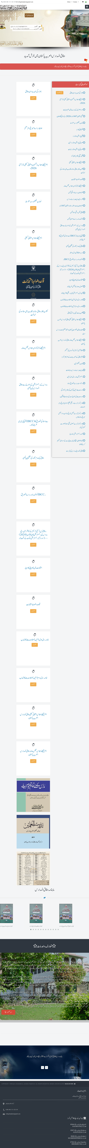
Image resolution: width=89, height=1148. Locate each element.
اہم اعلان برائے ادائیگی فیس (76, 192)
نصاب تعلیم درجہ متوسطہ (33, 201)
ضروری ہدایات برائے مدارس (76, 199)
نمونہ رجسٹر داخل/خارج (77, 434)
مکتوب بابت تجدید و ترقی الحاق (76, 313)
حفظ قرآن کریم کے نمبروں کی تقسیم (75, 350)
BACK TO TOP (70, 1084)
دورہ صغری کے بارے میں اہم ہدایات (74, 109)
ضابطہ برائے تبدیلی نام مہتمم (33, 128)
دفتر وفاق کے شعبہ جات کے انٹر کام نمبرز (73, 357)
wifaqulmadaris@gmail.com (25, 2)
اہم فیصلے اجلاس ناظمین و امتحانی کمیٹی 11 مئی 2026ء (33, 166)
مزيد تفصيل (8, 1012)
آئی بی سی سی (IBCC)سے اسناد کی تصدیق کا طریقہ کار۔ (33, 423)
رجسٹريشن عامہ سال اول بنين (76, 376)
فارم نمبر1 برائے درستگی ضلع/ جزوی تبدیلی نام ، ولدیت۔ (71, 405)
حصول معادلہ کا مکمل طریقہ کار (76, 286)
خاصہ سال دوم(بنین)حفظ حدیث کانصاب (33, 678)
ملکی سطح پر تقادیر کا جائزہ (78, 156)
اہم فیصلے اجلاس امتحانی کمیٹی (33, 238)
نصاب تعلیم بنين (79, 363)
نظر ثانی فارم (80, 129)
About (69, 2)
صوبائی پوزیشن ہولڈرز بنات (76, 149)
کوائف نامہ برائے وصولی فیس (76, 219)
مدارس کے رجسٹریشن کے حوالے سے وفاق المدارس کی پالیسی (33, 386)
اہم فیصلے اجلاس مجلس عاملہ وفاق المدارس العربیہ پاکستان (33, 753)
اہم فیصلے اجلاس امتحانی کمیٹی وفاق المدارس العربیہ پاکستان (33, 716)
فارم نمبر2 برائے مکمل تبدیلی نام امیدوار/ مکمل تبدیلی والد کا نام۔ (71, 415)
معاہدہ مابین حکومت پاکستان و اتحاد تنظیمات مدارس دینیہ (70, 331)
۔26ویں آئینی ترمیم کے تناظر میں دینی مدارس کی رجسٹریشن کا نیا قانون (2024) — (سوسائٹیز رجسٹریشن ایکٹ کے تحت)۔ (33, 534)
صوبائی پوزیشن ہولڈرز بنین (76, 142)
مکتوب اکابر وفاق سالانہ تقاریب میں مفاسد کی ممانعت (33, 313)
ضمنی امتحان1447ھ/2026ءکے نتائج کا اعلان (71, 116)
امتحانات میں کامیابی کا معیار (33, 568)
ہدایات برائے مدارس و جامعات (75, 370)
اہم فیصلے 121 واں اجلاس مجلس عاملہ (33, 348)
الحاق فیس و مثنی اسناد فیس (77, 212)
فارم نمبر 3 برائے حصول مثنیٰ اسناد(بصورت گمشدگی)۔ (72, 425)
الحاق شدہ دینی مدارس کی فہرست (75, 451)
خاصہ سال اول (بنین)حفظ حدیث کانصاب (35, 640)
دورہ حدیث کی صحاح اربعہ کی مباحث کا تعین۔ (72, 396)
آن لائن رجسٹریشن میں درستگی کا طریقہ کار (73, 293)
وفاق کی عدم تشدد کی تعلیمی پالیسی (33, 458)
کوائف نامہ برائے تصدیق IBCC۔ (33, 495)
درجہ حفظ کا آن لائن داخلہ (77, 252)
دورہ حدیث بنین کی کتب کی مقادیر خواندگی (73, 390)
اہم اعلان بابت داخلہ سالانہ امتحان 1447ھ (72, 205)
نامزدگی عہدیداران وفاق (33, 91)
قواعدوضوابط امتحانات (33, 604)
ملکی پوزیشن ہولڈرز (79, 136)
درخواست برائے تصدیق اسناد (76, 383)
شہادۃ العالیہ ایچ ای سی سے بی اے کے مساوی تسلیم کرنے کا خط (71, 442)
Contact (76, 2)
